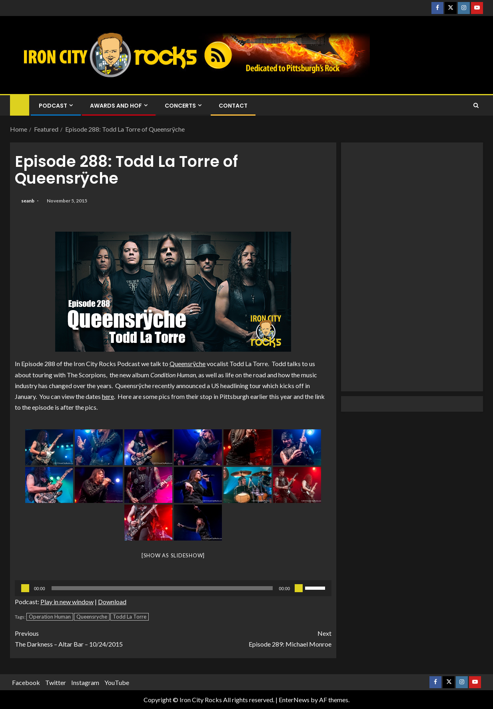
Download (112, 601)
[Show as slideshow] (173, 555)
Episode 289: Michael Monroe (252, 638)
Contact (233, 106)
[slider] (162, 588)
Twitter (55, 682)
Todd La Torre (129, 616)
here (108, 396)
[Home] (19, 105)
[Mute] (299, 588)
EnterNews (294, 699)
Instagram (85, 682)
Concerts (180, 106)
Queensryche (91, 616)
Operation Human (50, 616)
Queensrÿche (188, 363)
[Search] (476, 105)
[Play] (25, 588)
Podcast (53, 106)
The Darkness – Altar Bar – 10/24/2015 (94, 638)
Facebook (26, 682)
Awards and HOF (116, 106)
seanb (28, 201)
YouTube (116, 682)
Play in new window (67, 601)
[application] (173, 588)
